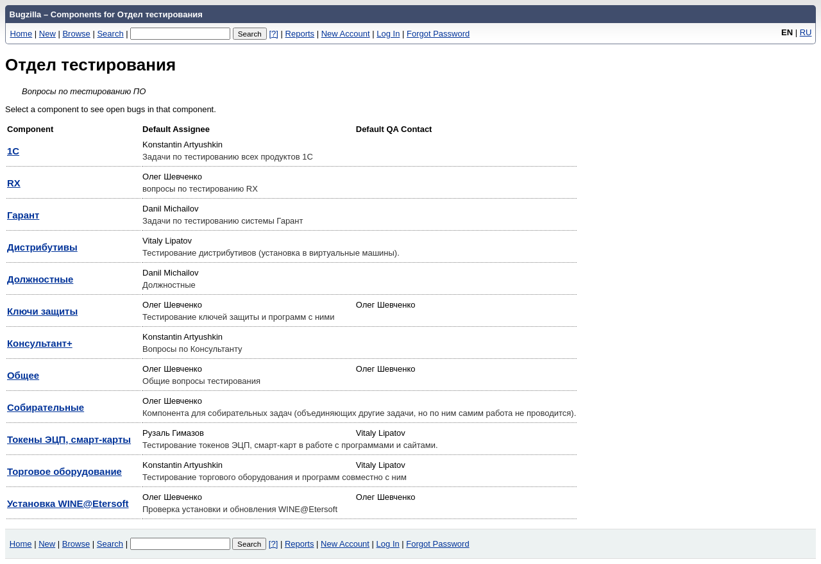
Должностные (40, 279)
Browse (76, 33)
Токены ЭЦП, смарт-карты (69, 439)
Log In (388, 33)
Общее (23, 375)
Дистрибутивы (42, 247)
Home (21, 33)
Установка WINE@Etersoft (68, 503)
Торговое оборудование (64, 471)
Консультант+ (39, 343)
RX (14, 183)
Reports (300, 33)
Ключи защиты (42, 311)
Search (110, 33)
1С (13, 150)
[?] (273, 33)
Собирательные (45, 407)
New (47, 33)
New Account (345, 33)
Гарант (23, 215)
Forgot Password (438, 33)
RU (806, 32)
